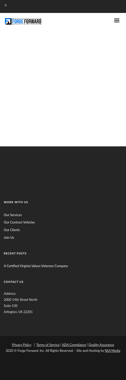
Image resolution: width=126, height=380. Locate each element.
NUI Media (112, 351)
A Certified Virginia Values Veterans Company (36, 266)
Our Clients (12, 230)
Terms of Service (47, 345)
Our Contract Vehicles (19, 222)
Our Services (13, 215)
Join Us (9, 237)
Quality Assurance (101, 345)
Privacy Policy (21, 345)
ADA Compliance (74, 345)
